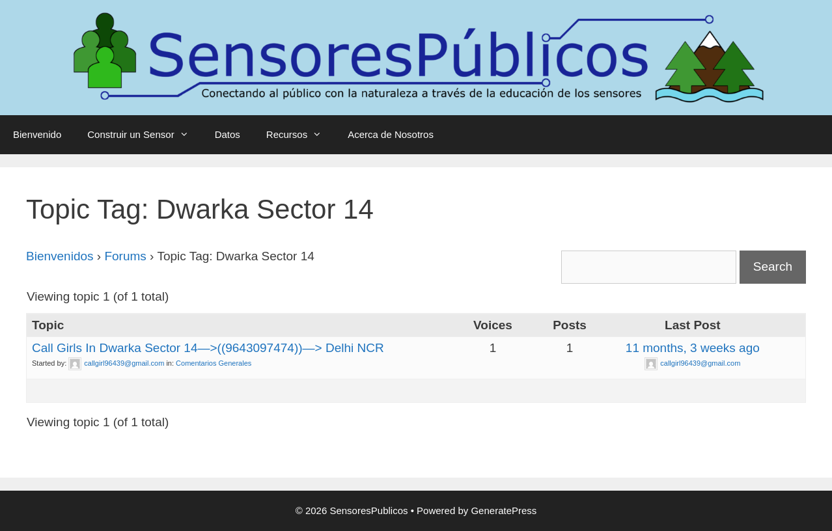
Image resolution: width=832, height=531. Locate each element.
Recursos (300, 134)
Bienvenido (37, 134)
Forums (125, 256)
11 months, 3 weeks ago (693, 348)
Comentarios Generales (213, 363)
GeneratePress (503, 510)
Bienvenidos (60, 256)
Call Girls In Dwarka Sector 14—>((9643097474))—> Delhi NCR (208, 348)
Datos (227, 134)
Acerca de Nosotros (391, 134)
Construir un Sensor (144, 134)
